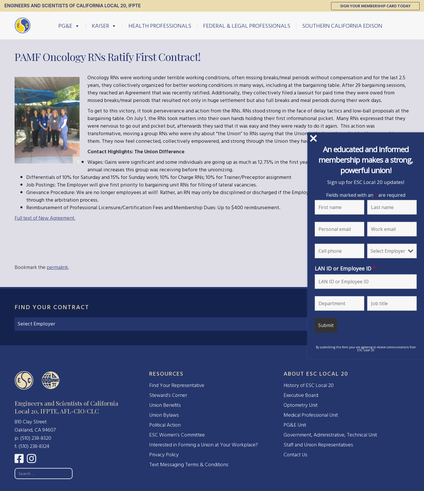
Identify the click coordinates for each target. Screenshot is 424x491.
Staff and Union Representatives (318, 445)
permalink (57, 267)
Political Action (165, 425)
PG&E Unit (295, 425)
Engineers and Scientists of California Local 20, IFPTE (72, 5)
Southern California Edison (342, 25)
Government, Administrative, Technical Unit (330, 435)
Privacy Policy (164, 454)
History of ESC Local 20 (309, 385)
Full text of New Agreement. (45, 218)
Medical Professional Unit (311, 415)
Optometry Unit (301, 405)
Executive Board (301, 395)
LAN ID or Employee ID (357, 268)
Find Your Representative (176, 385)
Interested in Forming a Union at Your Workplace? (203, 445)
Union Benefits (165, 405)
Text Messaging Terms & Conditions (188, 464)
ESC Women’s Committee (177, 435)
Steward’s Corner (168, 395)
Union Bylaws (164, 415)
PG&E (69, 25)
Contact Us (295, 454)
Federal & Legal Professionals (246, 25)
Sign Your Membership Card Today (375, 6)
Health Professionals (160, 25)
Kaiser (104, 25)
